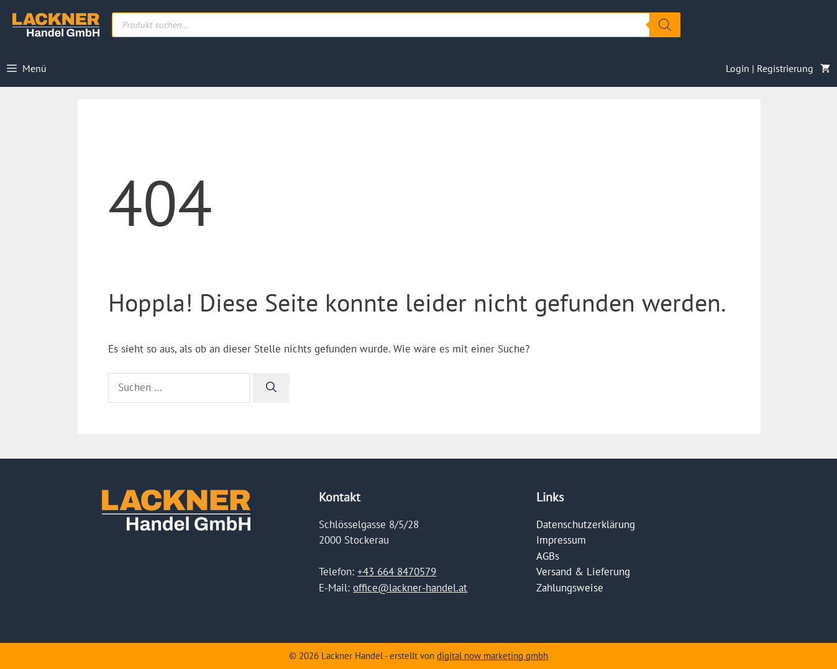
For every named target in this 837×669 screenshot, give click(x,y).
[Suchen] (271, 388)
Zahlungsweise (569, 588)
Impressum (561, 540)
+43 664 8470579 (396, 571)
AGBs (547, 556)
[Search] (664, 24)
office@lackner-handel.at (410, 588)
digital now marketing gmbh (492, 656)
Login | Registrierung (769, 68)
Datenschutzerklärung (585, 524)
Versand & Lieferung (583, 571)
